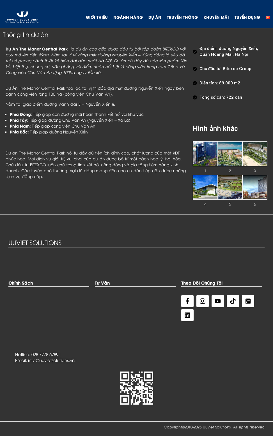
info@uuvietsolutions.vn (51, 360)
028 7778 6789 (44, 354)
